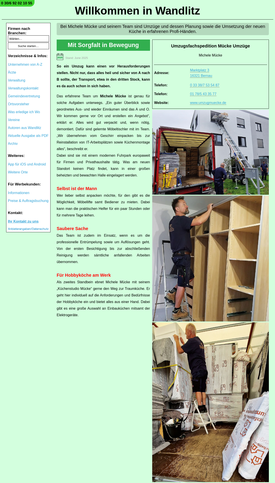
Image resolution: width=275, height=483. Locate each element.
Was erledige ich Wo (24, 112)
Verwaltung (16, 80)
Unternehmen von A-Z (25, 64)
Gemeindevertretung (24, 96)
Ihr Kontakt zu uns (23, 221)
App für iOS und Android (27, 164)
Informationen (18, 193)
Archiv (13, 143)
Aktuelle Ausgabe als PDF (28, 136)
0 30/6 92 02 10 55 (16, 3)
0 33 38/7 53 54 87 (204, 85)
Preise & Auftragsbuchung (28, 201)
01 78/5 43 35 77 (203, 94)
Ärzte (12, 72)
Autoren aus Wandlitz (24, 128)
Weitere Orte (18, 172)
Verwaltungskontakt (23, 88)
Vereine (14, 120)
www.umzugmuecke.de (208, 103)
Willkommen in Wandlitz (137, 11)
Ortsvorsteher (18, 104)
